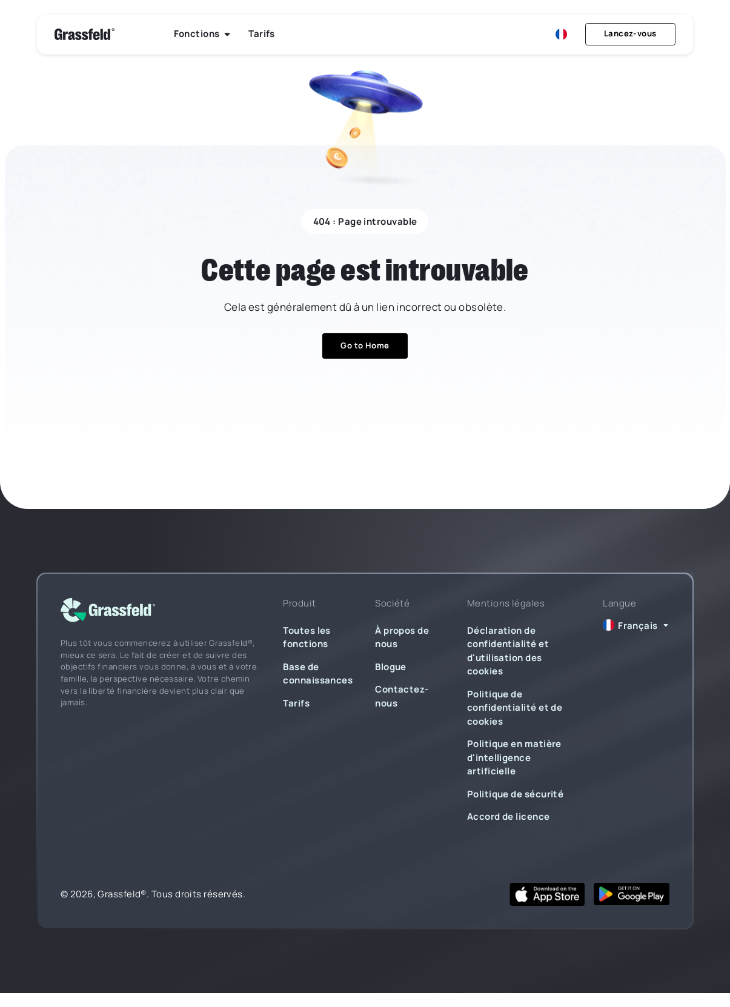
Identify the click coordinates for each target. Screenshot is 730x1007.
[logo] (108, 610)
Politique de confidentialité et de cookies (514, 708)
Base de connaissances (318, 673)
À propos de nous (402, 637)
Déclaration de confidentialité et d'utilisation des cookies (508, 651)
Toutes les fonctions (307, 637)
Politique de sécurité (515, 794)
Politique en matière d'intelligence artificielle (514, 757)
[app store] (547, 894)
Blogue (390, 666)
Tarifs (296, 703)
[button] (202, 34)
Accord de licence (508, 816)
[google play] (631, 894)
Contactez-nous (402, 696)
